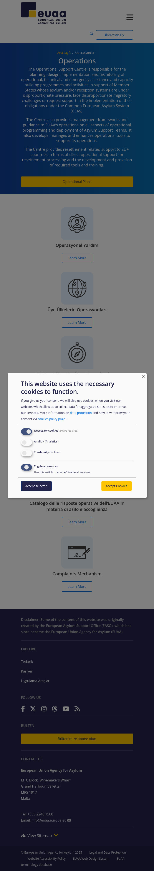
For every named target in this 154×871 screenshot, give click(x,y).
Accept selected (36, 486)
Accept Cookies (116, 486)
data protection (81, 413)
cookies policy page (51, 419)
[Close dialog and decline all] (143, 376)
